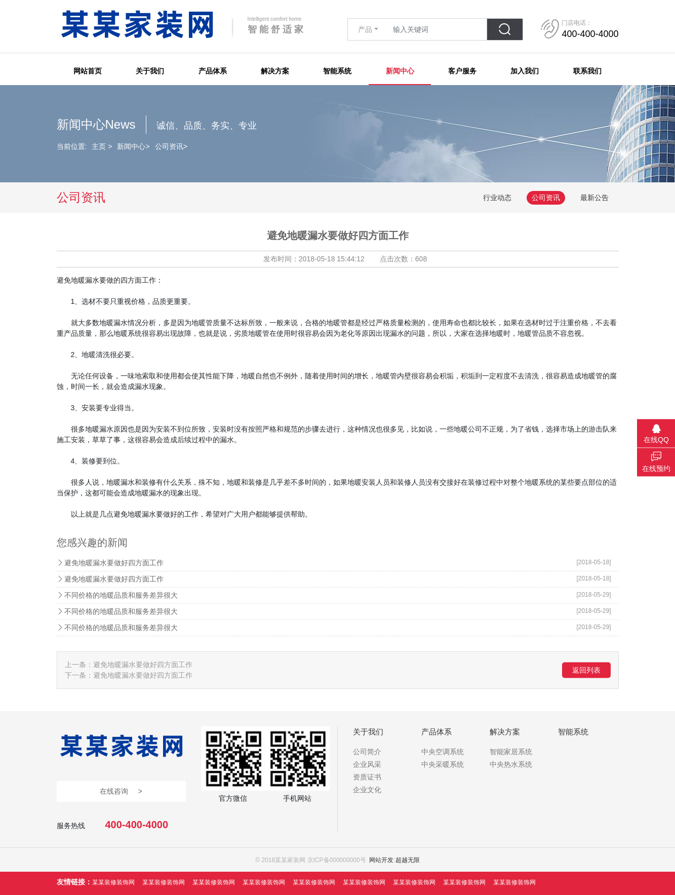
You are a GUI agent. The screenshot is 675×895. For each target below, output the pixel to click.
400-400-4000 (137, 824)
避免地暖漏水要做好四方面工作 (337, 562)
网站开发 (381, 860)
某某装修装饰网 (113, 882)
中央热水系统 (511, 764)
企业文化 (367, 790)
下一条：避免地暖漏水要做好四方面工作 (128, 675)
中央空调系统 (442, 752)
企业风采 (367, 764)
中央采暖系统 (442, 764)
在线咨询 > (121, 791)
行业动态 (497, 197)
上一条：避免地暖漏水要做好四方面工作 (128, 664)
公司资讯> (171, 146)
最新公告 (594, 197)
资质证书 (367, 777)
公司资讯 (546, 197)
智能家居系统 (511, 752)
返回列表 (586, 670)
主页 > (102, 146)
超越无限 (407, 860)
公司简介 (367, 752)
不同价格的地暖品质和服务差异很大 (337, 594)
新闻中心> (133, 146)
